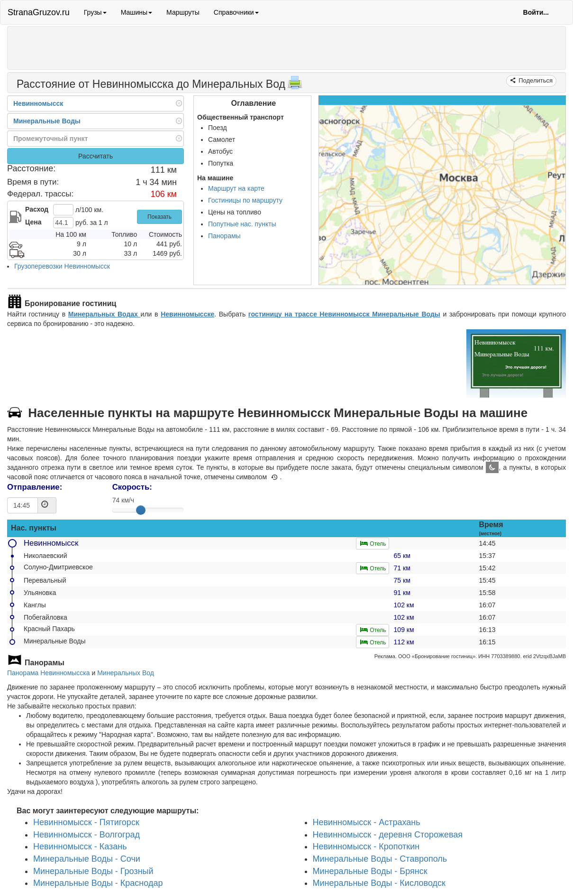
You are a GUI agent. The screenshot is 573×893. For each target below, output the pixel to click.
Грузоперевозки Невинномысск (62, 266)
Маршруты (183, 12)
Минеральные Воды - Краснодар (98, 883)
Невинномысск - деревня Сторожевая (388, 834)
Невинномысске (187, 314)
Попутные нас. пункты (242, 224)
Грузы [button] (95, 12)
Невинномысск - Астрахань (366, 822)
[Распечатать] (294, 85)
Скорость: (132, 487)
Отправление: (34, 487)
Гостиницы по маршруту (245, 200)
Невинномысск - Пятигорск (86, 822)
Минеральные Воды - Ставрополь (380, 859)
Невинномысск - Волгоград (86, 834)
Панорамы (224, 236)
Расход (36, 209)
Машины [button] (136, 12)
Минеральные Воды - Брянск (370, 871)
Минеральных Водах (104, 314)
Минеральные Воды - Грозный (93, 871)
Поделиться (535, 80)
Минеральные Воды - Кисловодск (379, 883)
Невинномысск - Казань (80, 847)
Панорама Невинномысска (48, 673)
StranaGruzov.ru (39, 12)
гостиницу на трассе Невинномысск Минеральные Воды (344, 314)
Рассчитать (95, 156)
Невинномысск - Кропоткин (366, 847)
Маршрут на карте (236, 188)
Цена (33, 222)
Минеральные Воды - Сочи (86, 859)
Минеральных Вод (125, 673)
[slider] (141, 510)
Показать (159, 217)
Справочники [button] (236, 12)
